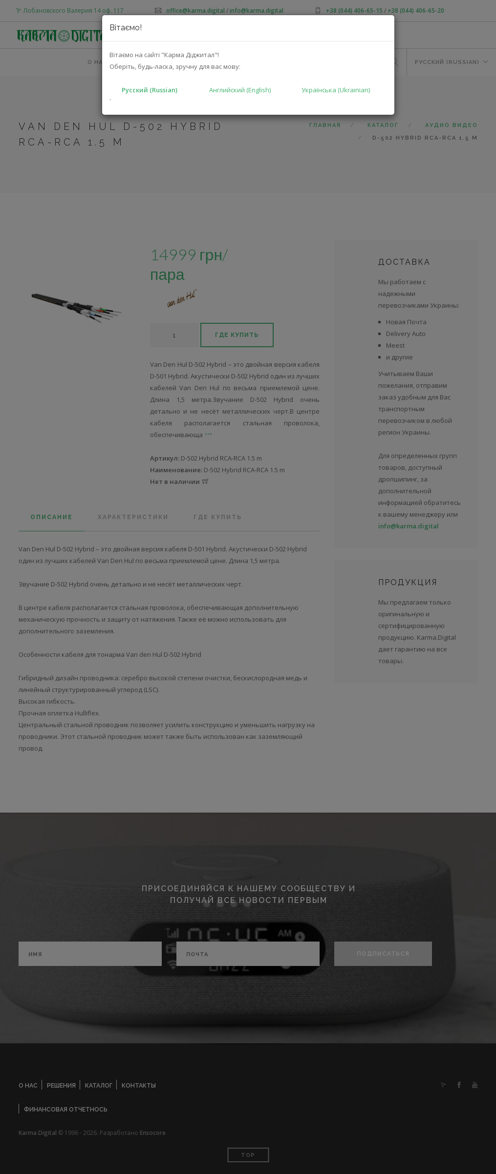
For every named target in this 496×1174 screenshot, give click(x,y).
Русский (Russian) (149, 89)
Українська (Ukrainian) (336, 89)
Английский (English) (240, 89)
